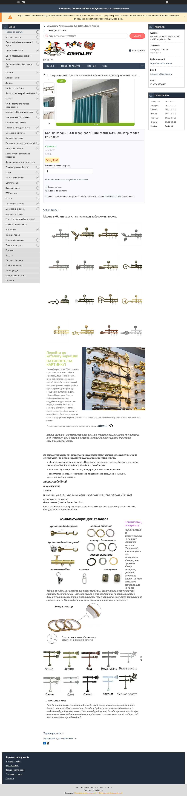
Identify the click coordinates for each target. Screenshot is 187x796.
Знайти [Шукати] (137, 36)
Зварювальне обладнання (18, 117)
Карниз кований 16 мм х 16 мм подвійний (72, 75)
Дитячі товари (12, 182)
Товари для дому (14, 245)
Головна (50, 66)
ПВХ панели (11, 193)
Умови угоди (12, 270)
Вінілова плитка (13, 188)
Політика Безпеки (14, 265)
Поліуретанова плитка (16, 224)
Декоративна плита (15, 203)
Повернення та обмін (16, 275)
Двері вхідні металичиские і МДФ (19, 44)
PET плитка (11, 229)
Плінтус (9, 98)
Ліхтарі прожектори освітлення (20, 162)
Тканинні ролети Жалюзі (17, 167)
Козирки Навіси (13, 77)
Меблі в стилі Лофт (15, 88)
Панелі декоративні (15, 177)
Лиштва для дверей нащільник (20, 93)
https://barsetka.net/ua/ (161, 63)
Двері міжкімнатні (14, 50)
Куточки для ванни (14, 138)
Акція (104, 66)
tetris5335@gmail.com (161, 73)
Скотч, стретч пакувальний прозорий (18, 155)
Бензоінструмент (14, 37)
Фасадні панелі (13, 234)
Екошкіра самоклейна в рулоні (20, 219)
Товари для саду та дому (18, 127)
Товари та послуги (14, 31)
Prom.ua (108, 787)
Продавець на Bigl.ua (93, 790)
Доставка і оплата (14, 260)
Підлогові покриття (15, 240)
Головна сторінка (13, 761)
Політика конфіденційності (110, 793)
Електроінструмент (14, 148)
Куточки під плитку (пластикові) (20, 143)
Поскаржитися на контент (85, 793)
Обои (8, 172)
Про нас (9, 250)
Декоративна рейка (15, 208)
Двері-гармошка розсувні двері (18, 57)
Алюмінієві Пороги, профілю (19, 112)
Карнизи (9, 72)
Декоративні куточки (16, 132)
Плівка (9, 198)
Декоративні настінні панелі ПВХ (19, 66)
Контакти (10, 280)
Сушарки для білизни (16, 122)
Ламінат (9, 82)
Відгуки (9, 255)
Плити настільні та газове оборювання (17, 105)
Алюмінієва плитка (14, 214)
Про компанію (12, 765)
